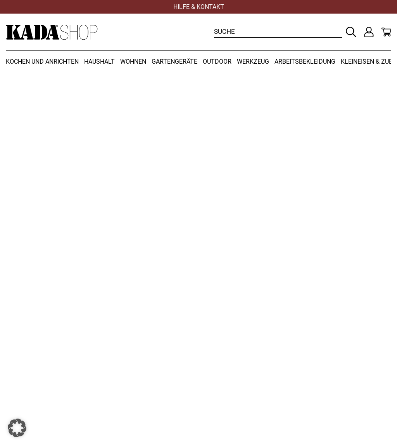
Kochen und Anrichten (42, 61)
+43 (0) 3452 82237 (284, 314)
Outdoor (217, 61)
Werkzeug (253, 61)
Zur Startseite (49, 198)
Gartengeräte (174, 61)
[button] (17, 428)
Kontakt (217, 371)
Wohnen (133, 61)
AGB (12, 395)
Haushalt (99, 61)
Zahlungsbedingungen (40, 387)
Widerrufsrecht (29, 371)
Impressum (223, 387)
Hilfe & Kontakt (198, 6)
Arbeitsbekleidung (304, 61)
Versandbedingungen (39, 379)
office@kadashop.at (236, 331)
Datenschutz (225, 379)
